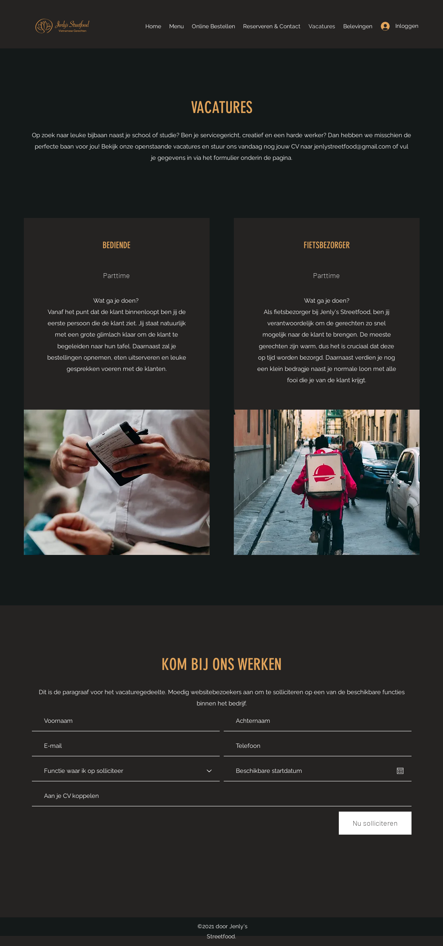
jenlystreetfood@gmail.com (352, 146)
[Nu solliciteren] (375, 823)
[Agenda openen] (400, 771)
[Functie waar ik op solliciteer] (126, 770)
